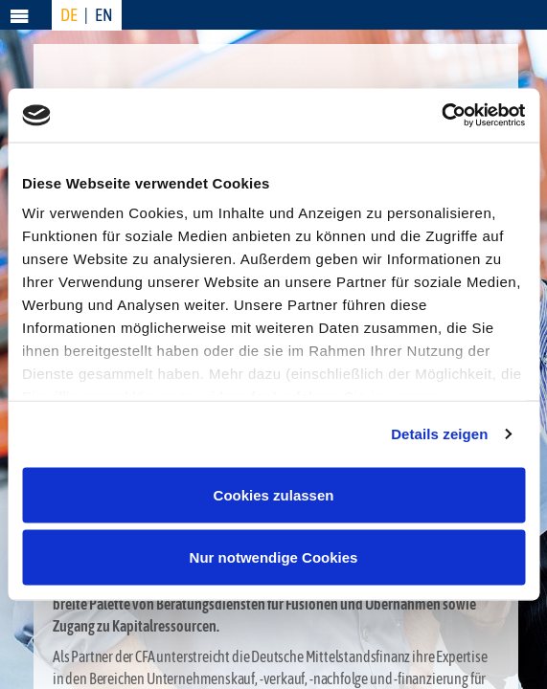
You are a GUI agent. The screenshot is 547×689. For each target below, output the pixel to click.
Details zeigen (439, 434)
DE (69, 15)
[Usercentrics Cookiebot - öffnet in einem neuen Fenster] (441, 115)
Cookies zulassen (274, 494)
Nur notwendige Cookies (274, 557)
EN (104, 15)
